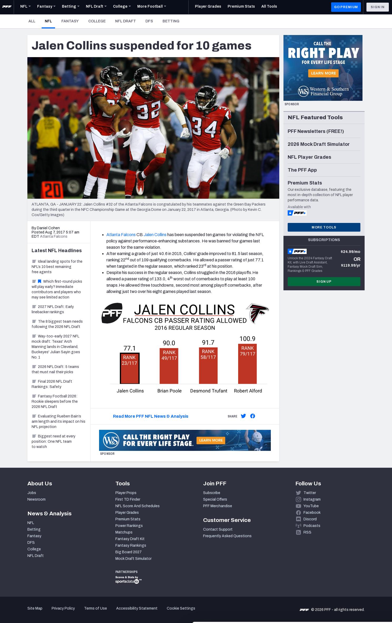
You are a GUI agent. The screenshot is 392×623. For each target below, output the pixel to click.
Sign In (378, 7)
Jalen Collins (155, 234)
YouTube (311, 506)
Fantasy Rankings (130, 545)
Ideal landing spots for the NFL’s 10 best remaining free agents (57, 267)
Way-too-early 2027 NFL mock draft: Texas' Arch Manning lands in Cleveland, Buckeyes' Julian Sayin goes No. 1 (56, 346)
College (97, 21)
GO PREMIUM (346, 7)
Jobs (31, 493)
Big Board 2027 (128, 552)
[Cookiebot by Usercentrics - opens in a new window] (34, 613)
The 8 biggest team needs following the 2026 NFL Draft (57, 324)
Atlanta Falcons (121, 234)
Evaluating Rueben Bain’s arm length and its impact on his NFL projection (58, 421)
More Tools (324, 227)
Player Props (125, 493)
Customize (348, 592)
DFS (149, 21)
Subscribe (211, 493)
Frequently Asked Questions (227, 536)
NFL (50, 21)
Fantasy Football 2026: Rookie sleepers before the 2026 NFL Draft (55, 401)
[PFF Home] (7, 7)
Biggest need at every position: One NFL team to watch (53, 441)
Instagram (312, 499)
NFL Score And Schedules (137, 506)
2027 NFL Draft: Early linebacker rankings (53, 309)
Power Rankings (129, 526)
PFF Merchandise (217, 506)
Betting (171, 21)
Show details (81, 612)
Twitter (309, 493)
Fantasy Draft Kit (130, 539)
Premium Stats (127, 519)
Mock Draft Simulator (133, 559)
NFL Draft (125, 21)
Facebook (312, 513)
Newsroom (36, 499)
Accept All (348, 575)
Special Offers (215, 499)
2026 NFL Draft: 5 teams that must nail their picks (55, 369)
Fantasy (70, 21)
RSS (307, 532)
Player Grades (127, 513)
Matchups (124, 532)
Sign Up (324, 281)
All (31, 21)
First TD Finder (127, 499)
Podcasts (311, 526)
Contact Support (218, 529)
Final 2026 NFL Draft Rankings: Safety (52, 384)
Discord (310, 519)
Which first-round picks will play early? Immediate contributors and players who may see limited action (57, 289)
